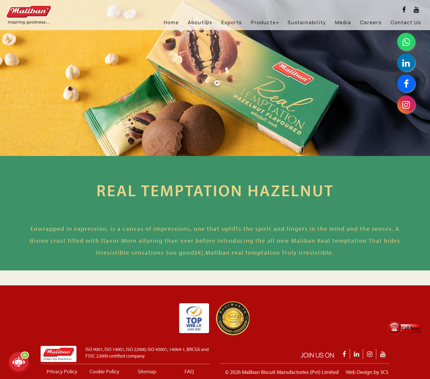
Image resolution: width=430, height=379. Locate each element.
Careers (371, 22)
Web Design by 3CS (367, 372)
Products (265, 22)
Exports (231, 22)
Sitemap (147, 371)
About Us (200, 22)
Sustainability (307, 22)
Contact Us (406, 22)
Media (343, 22)
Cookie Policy (104, 371)
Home (171, 22)
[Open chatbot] (18, 362)
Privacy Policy (62, 371)
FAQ (189, 371)
